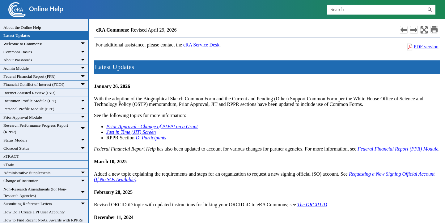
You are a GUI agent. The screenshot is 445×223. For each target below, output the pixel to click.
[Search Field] (381, 10)
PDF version (426, 46)
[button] (429, 10)
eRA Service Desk (201, 44)
